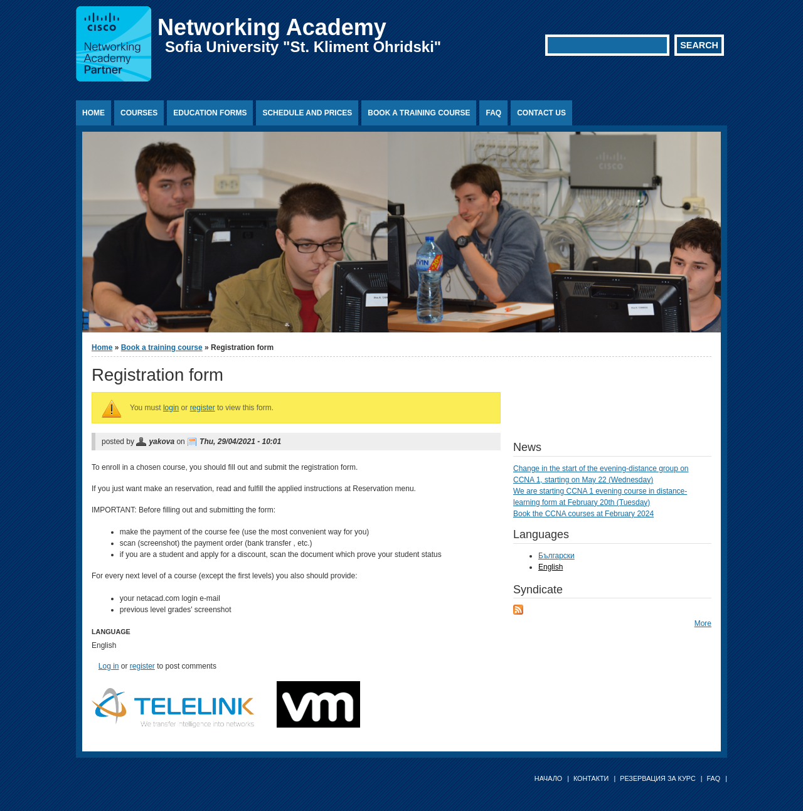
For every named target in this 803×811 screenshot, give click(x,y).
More (702, 623)
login (171, 407)
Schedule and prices (307, 113)
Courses (138, 113)
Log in (108, 666)
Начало (548, 778)
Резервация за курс (658, 778)
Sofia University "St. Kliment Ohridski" (303, 46)
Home (93, 113)
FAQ (493, 113)
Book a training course (419, 113)
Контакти (591, 778)
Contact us (541, 113)
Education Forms (210, 113)
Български (556, 555)
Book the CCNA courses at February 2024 (583, 513)
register (202, 407)
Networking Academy (271, 27)
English (550, 567)
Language (111, 631)
